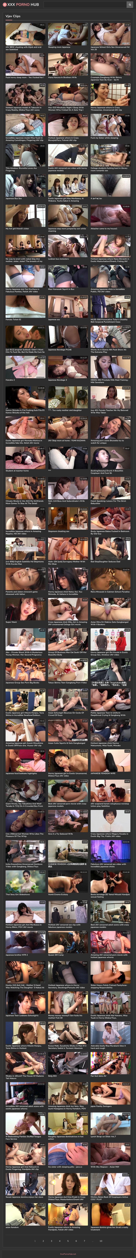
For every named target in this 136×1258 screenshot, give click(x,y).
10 (101, 1241)
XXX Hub (21, 5)
